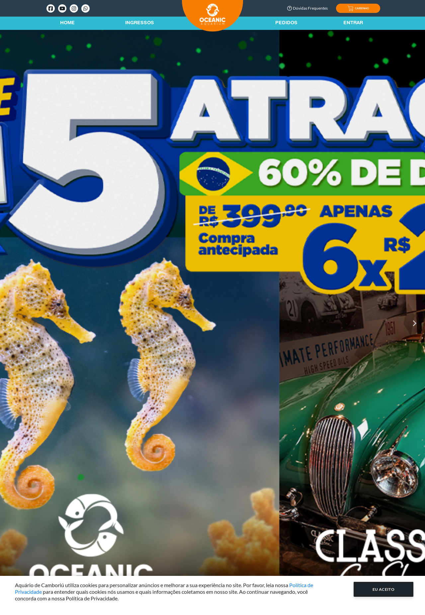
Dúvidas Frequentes (307, 8)
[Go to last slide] (10, 323)
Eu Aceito (384, 589)
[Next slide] (414, 323)
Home (67, 23)
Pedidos (286, 23)
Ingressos (139, 23)
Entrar (353, 23)
